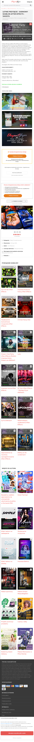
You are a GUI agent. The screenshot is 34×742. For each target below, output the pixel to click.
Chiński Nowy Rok (24, 320)
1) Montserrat (5, 87)
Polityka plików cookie (7, 703)
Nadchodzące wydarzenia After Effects (24, 422)
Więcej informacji (18, 248)
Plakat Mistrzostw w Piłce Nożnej (25, 653)
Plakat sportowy (7, 591)
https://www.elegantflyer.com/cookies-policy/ (9, 726)
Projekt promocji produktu (7, 623)
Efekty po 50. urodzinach (22, 454)
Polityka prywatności (6, 701)
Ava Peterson (11, 245)
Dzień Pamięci (23, 495)
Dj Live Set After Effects (7, 291)
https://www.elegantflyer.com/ (6, 723)
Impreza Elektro (23, 561)
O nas (3, 715)
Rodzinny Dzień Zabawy (6, 653)
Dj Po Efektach (6, 420)
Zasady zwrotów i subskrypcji (8, 709)
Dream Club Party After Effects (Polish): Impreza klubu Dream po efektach (8, 357)
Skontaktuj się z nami (6, 712)
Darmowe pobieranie (17, 172)
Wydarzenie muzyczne (22, 532)
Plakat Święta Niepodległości (23, 592)
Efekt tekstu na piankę (6, 562)
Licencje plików (5, 695)
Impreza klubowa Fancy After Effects (24, 291)
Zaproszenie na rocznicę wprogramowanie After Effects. (7, 456)
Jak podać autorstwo (7, 252)
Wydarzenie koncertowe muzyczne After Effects (7, 323)
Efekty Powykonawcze (16, 240)
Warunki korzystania (6, 698)
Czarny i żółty (22, 622)
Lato (19, 354)
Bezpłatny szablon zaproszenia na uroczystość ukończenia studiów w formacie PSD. (8, 499)
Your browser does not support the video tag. (17, 217)
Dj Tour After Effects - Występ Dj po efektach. (25, 390)
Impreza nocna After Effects (8, 389)
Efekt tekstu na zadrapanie (6, 532)
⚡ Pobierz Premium (17, 156)
